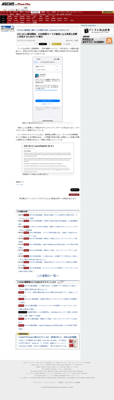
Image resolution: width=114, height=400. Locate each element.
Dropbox (41, 20)
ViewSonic (59, 18)
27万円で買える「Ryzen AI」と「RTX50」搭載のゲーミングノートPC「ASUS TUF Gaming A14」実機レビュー (59, 343)
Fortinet (60, 20)
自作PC (54, 12)
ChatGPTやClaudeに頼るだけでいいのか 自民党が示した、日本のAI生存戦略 (47, 337)
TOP (24, 362)
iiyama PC (54, 364)
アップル (20, 185)
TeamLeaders (42, 14)
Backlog (53, 20)
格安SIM (12, 14)
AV (58, 12)
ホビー (48, 12)
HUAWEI (53, 18)
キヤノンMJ (16, 22)
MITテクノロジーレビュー (73, 375)
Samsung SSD (34, 371)
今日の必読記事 (38, 375)
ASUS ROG (22, 18)
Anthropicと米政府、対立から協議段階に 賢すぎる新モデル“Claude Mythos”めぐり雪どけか (53, 346)
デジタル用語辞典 (54, 375)
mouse (16, 16)
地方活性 (62, 14)
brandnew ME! (34, 22)
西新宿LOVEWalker (51, 377)
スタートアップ (73, 12)
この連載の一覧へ (47, 275)
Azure (28, 20)
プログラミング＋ (66, 373)
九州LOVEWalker (71, 377)
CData (47, 20)
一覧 (49, 44)
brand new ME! (67, 369)
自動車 (43, 12)
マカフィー (9, 22)
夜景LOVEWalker (61, 377)
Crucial (47, 18)
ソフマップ (28, 22)
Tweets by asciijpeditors (88, 25)
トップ (3, 12)
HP (53, 16)
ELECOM (9, 18)
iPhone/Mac (23, 4)
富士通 (9, 16)
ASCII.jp (7, 4)
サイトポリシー (37, 382)
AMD (16, 18)
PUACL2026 (68, 14)
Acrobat (16, 20)
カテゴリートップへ (72, 195)
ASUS (47, 16)
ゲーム (80, 12)
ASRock (41, 18)
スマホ (67, 12)
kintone (22, 20)
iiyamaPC (22, 16)
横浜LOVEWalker (42, 377)
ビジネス (15, 12)
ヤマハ (65, 20)
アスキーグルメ (26, 14)
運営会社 (61, 382)
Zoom (72, 20)
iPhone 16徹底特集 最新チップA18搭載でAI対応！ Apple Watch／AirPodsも (42, 30)
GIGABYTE (28, 18)
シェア (36, 43)
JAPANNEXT (22, 22)
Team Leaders (58, 373)
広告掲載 (77, 382)
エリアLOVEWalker (32, 377)
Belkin (65, 18)
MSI (41, 16)
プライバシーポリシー (50, 382)
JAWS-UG (43, 367)
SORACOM (50, 371)
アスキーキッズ (4, 14)
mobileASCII (63, 375)
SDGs (57, 14)
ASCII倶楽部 (108, 12)
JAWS (9, 20)
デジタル (27, 12)
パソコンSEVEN (34, 16)
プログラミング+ (51, 14)
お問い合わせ (69, 382)
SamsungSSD (33, 18)
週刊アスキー (34, 14)
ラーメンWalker (22, 377)
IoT (10, 12)
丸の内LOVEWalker (80, 377)
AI (7, 12)
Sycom (28, 16)
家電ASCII (18, 14)
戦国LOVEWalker (90, 377)
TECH (21, 12)
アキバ (62, 12)
